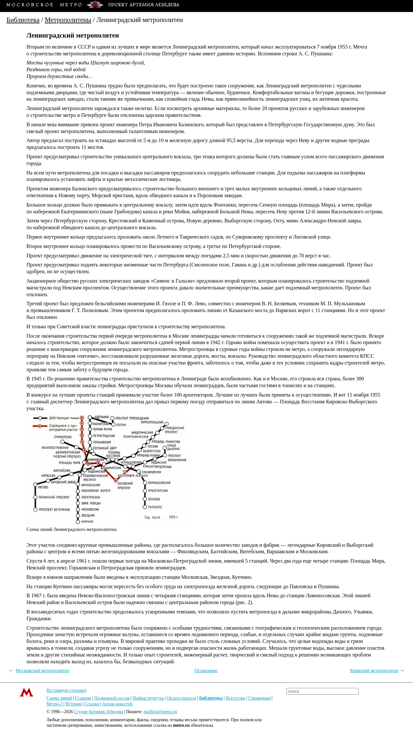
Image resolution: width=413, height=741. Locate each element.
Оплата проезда (181, 698)
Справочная (259, 698)
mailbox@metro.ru (160, 711)
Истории (73, 704)
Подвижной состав (111, 698)
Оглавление (206, 670)
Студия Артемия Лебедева (98, 711)
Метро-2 (54, 704)
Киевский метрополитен (374, 670)
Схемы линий (59, 698)
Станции (83, 698)
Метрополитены (68, 19)
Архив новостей (117, 704)
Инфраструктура (148, 698)
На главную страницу (67, 690)
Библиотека (22, 19)
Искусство (235, 698)
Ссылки (91, 704)
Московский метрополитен (42, 670)
